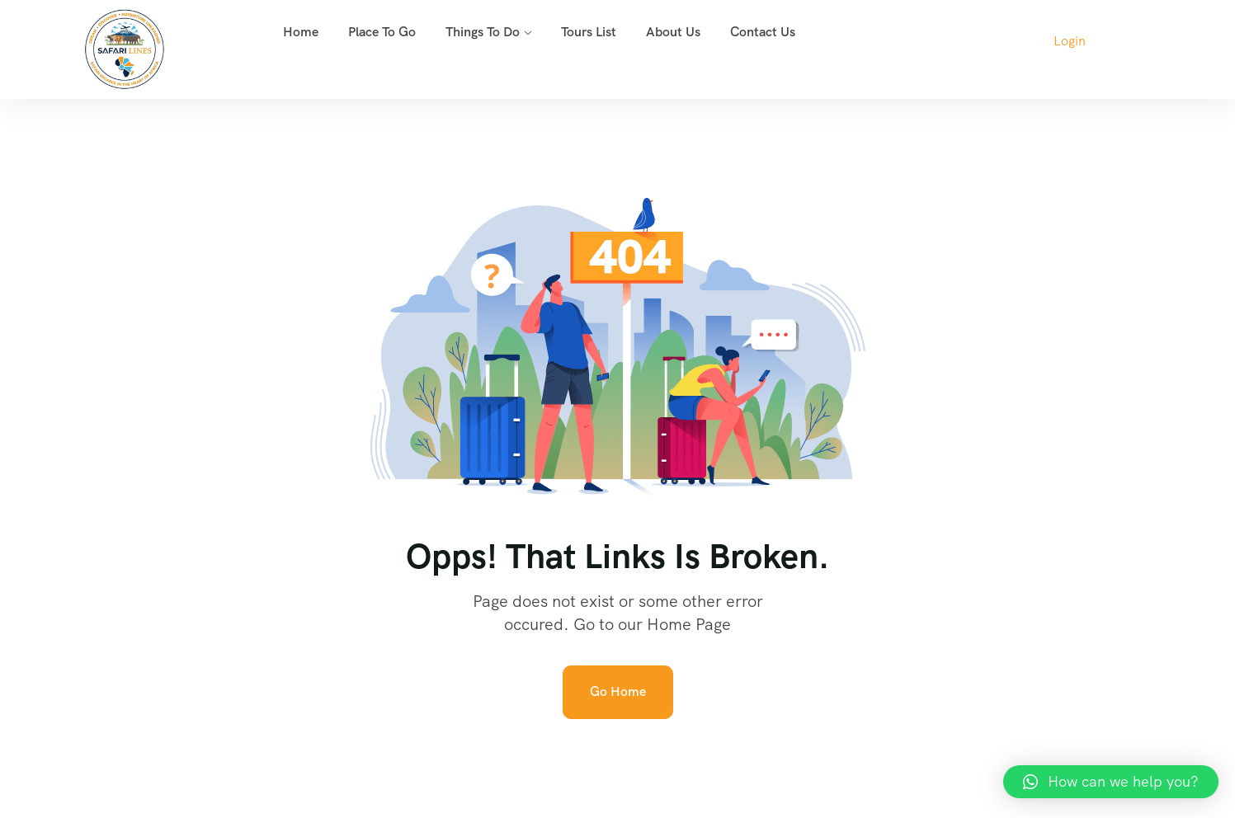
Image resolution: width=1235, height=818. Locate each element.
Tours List (588, 31)
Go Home (618, 691)
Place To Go (382, 31)
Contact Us (762, 31)
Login (1070, 40)
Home (300, 31)
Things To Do (482, 31)
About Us (673, 31)
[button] (1111, 781)
